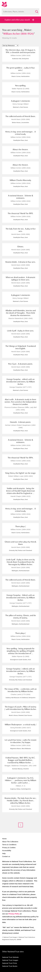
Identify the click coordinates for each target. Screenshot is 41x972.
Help (4, 853)
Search (36, 10)
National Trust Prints (9, 963)
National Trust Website (10, 957)
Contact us (6, 856)
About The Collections (10, 842)
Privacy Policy (14, 914)
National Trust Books (9, 966)
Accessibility (6, 850)
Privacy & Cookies (9, 847)
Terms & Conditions (9, 844)
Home (4, 839)
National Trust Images (10, 960)
